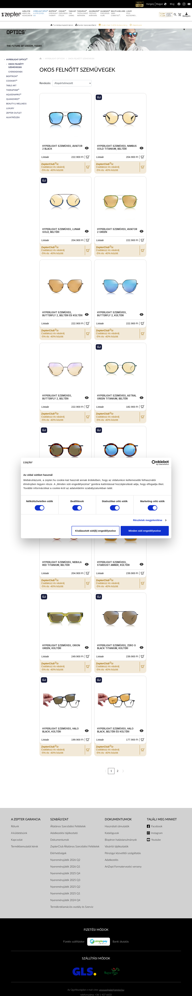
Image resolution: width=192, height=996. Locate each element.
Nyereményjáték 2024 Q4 (65, 908)
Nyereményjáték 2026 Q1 (65, 875)
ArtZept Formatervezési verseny (123, 875)
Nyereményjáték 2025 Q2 (65, 895)
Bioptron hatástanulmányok (121, 848)
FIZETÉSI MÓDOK (96, 938)
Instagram (157, 841)
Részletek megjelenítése (147, 520)
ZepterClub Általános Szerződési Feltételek (74, 854)
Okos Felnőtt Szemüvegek (77, 78)
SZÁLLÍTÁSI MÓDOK (96, 966)
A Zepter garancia (25, 827)
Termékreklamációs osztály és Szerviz (71, 915)
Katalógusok (112, 841)
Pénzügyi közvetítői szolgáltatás (123, 861)
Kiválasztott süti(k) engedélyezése (95, 530)
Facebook (156, 834)
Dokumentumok (59, 848)
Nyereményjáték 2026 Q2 (65, 868)
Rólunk (15, 834)
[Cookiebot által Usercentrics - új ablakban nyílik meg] (154, 462)
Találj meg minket (162, 827)
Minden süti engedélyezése (145, 530)
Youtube (156, 848)
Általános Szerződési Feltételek (68, 834)
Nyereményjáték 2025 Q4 (65, 881)
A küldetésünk (19, 841)
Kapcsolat (16, 848)
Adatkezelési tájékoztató (64, 841)
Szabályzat (59, 827)
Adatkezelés (111, 868)
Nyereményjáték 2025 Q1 (65, 901)
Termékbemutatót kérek (24, 854)
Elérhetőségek (58, 861)
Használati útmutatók (117, 834)
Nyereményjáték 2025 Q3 (65, 888)
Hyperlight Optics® (55, 67)
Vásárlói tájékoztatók (117, 854)
